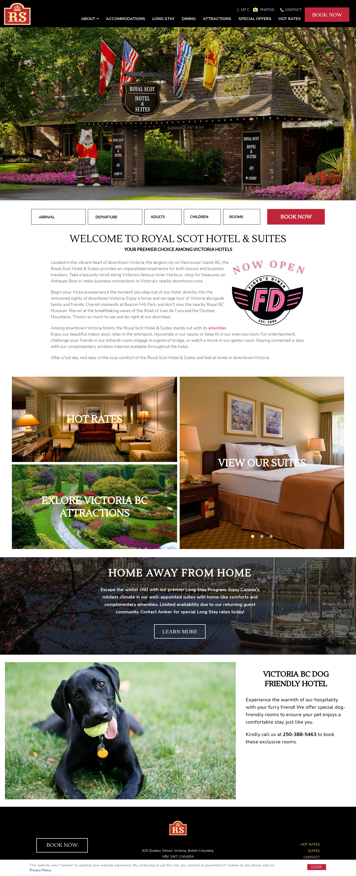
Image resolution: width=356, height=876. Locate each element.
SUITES (314, 851)
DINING (189, 19)
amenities (217, 328)
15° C (245, 9)
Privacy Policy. (40, 870)
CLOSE (316, 867)
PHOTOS (267, 9)
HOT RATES (290, 19)
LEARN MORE (179, 631)
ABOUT (90, 19)
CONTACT (293, 9)
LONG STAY (163, 19)
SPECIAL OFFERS (254, 19)
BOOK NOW (327, 15)
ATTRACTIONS (217, 19)
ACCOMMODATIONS (125, 19)
